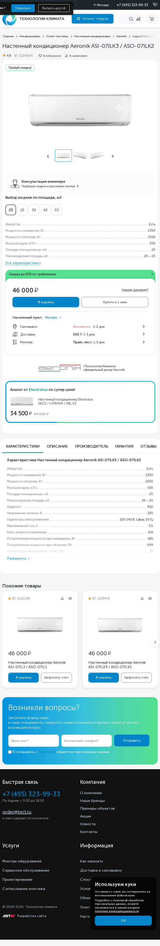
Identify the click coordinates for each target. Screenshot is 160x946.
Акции (85, 816)
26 (22, 210)
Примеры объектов (97, 808)
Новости (88, 824)
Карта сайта (90, 916)
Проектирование (17, 879)
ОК (123, 921)
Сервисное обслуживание (25, 870)
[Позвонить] (152, 4)
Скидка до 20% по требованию (32, 274)
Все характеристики (22, 263)
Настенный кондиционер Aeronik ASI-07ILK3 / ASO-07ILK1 (117, 664)
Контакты (89, 831)
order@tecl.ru (16, 812)
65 (57, 210)
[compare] (138, 19)
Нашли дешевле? (135, 290)
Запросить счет (56, 677)
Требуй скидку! (19, 67)
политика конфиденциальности (117, 911)
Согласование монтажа (23, 888)
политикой (47, 752)
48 (45, 210)
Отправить (131, 741)
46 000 (19, 653)
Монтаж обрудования (22, 861)
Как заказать (91, 861)
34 (34, 210)
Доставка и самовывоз (101, 870)
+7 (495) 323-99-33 (132, 5)
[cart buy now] (152, 19)
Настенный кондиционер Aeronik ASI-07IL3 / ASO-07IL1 (37, 664)
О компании (91, 793)
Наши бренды (92, 800)
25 (11, 210)
